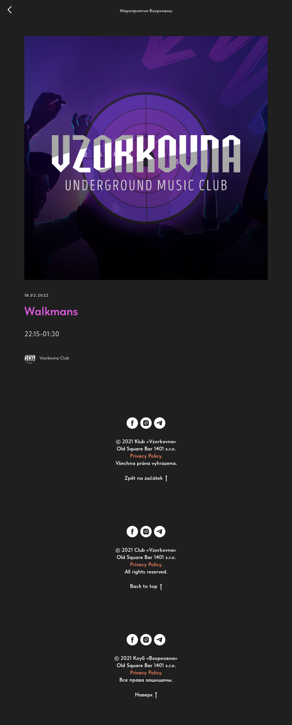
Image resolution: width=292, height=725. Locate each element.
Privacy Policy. (146, 456)
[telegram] (159, 423)
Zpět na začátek (146, 478)
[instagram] (146, 423)
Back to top (146, 586)
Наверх (146, 694)
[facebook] (132, 423)
